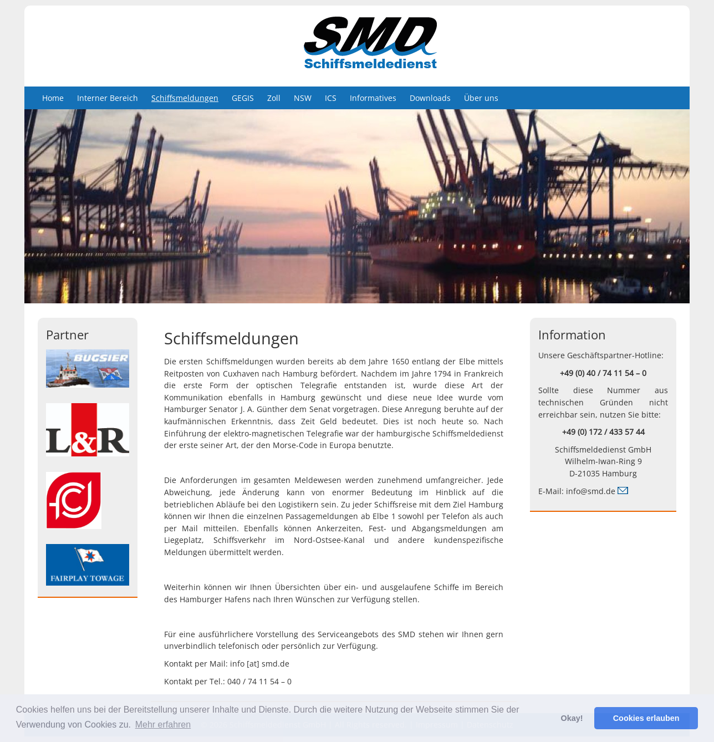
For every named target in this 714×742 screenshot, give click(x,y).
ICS (330, 98)
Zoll (273, 98)
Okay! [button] (571, 718)
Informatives (373, 98)
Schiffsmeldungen (184, 98)
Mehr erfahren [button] (163, 724)
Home (53, 98)
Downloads (430, 98)
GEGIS (243, 98)
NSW (303, 98)
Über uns (481, 98)
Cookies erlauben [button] (646, 718)
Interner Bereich (107, 98)
